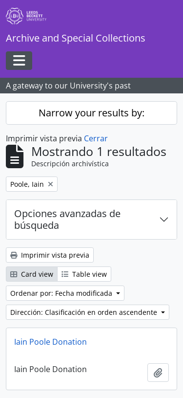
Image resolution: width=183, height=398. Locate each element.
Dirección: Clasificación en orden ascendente (84, 312)
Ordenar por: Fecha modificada (62, 293)
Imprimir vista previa (49, 255)
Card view (31, 274)
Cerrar (96, 138)
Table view (84, 274)
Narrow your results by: (91, 112)
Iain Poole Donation (50, 341)
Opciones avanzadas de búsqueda (67, 219)
